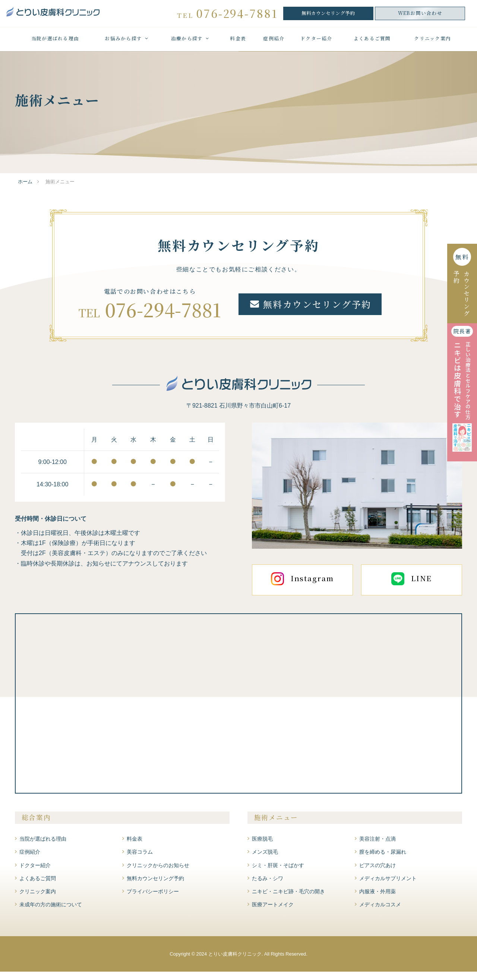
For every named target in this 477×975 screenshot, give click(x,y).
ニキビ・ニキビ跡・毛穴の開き (288, 895)
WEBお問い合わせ (420, 15)
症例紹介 (273, 43)
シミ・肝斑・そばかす (278, 869)
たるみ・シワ (267, 882)
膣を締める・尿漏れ (382, 856)
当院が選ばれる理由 (55, 43)
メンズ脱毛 (265, 856)
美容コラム (140, 856)
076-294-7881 (163, 312)
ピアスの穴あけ (377, 869)
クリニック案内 (432, 43)
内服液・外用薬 (377, 895)
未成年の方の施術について (50, 908)
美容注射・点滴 (377, 842)
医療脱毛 (262, 842)
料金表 (238, 43)
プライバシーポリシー (153, 895)
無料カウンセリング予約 (328, 15)
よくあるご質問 (372, 43)
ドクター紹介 (316, 43)
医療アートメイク (273, 908)
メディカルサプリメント (388, 882)
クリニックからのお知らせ (158, 869)
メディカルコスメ (380, 908)
